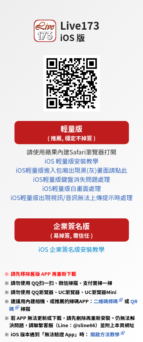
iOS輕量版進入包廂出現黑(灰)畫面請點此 (71, 170)
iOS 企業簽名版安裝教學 (71, 249)
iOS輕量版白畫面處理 (71, 188)
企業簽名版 (71, 230)
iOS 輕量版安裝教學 (71, 160)
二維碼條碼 (105, 301)
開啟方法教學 (104, 334)
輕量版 (71, 132)
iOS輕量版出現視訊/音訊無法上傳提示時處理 (71, 197)
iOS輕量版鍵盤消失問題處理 (71, 179)
